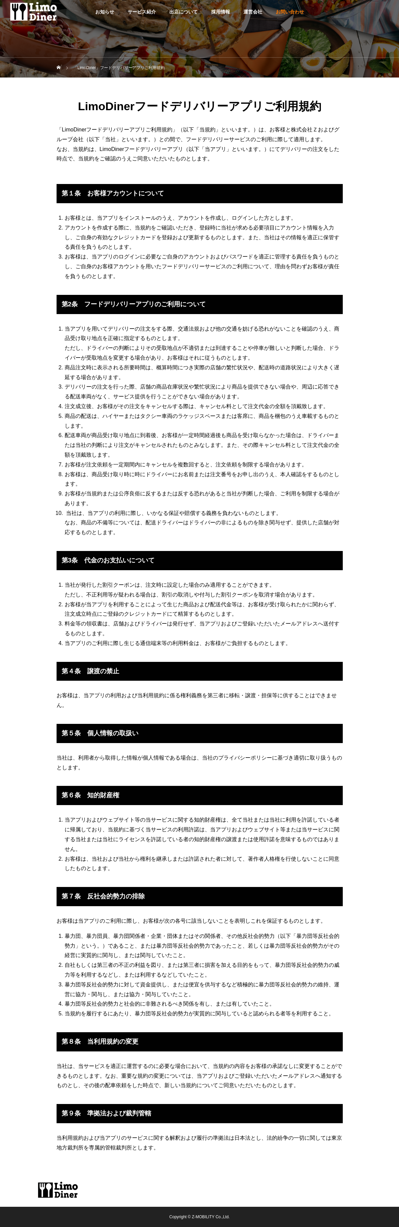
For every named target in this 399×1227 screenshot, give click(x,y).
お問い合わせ (290, 11)
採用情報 (220, 11)
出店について (183, 11)
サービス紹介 (142, 11)
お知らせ (104, 11)
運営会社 (252, 11)
